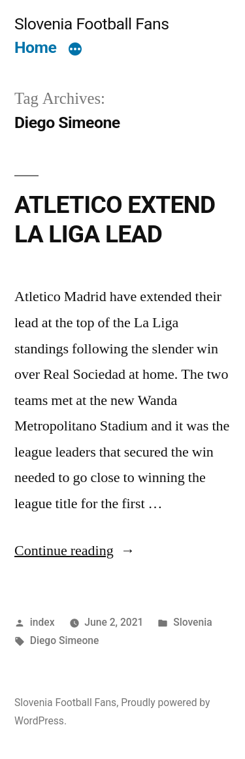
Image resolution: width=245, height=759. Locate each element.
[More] (75, 50)
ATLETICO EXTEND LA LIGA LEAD (114, 219)
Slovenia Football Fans (91, 23)
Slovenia (192, 622)
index (42, 622)
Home (35, 47)
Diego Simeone (64, 640)
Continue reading (74, 550)
